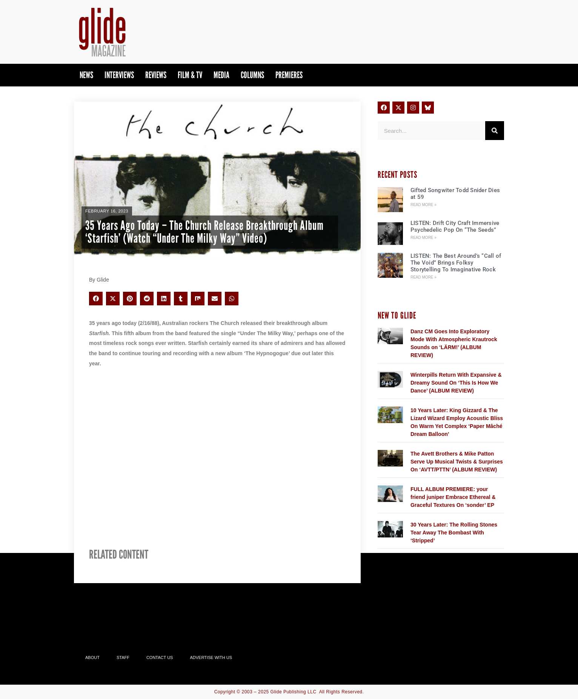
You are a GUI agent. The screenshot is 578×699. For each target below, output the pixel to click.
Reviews (155, 74)
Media (221, 74)
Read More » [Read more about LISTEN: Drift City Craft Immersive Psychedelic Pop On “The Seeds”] (423, 238)
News (86, 74)
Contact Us (159, 657)
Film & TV (190, 74)
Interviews (119, 74)
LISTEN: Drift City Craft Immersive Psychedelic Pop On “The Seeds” (455, 226)
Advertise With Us (211, 657)
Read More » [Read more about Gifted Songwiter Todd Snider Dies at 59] (423, 205)
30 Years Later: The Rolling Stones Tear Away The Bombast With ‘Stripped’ (453, 532)
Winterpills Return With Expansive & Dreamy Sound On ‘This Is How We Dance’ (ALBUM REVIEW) (456, 383)
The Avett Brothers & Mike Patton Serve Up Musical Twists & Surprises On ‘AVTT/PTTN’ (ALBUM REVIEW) (456, 462)
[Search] (494, 130)
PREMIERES (289, 74)
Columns (252, 74)
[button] (96, 298)
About (92, 657)
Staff (123, 657)
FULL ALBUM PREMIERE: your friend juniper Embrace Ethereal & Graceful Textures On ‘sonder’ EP (453, 497)
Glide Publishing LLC (294, 691)
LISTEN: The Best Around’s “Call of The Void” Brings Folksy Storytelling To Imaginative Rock (455, 263)
